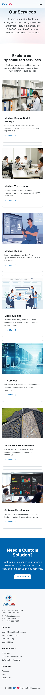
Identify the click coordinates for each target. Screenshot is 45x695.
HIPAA (4, 674)
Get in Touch (22, 577)
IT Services (6, 653)
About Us (5, 671)
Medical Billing (7, 642)
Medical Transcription (10, 635)
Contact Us (6, 678)
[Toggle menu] (40, 3)
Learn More (10, 136)
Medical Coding (8, 639)
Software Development (11, 660)
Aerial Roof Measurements (12, 656)
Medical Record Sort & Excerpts (14, 632)
